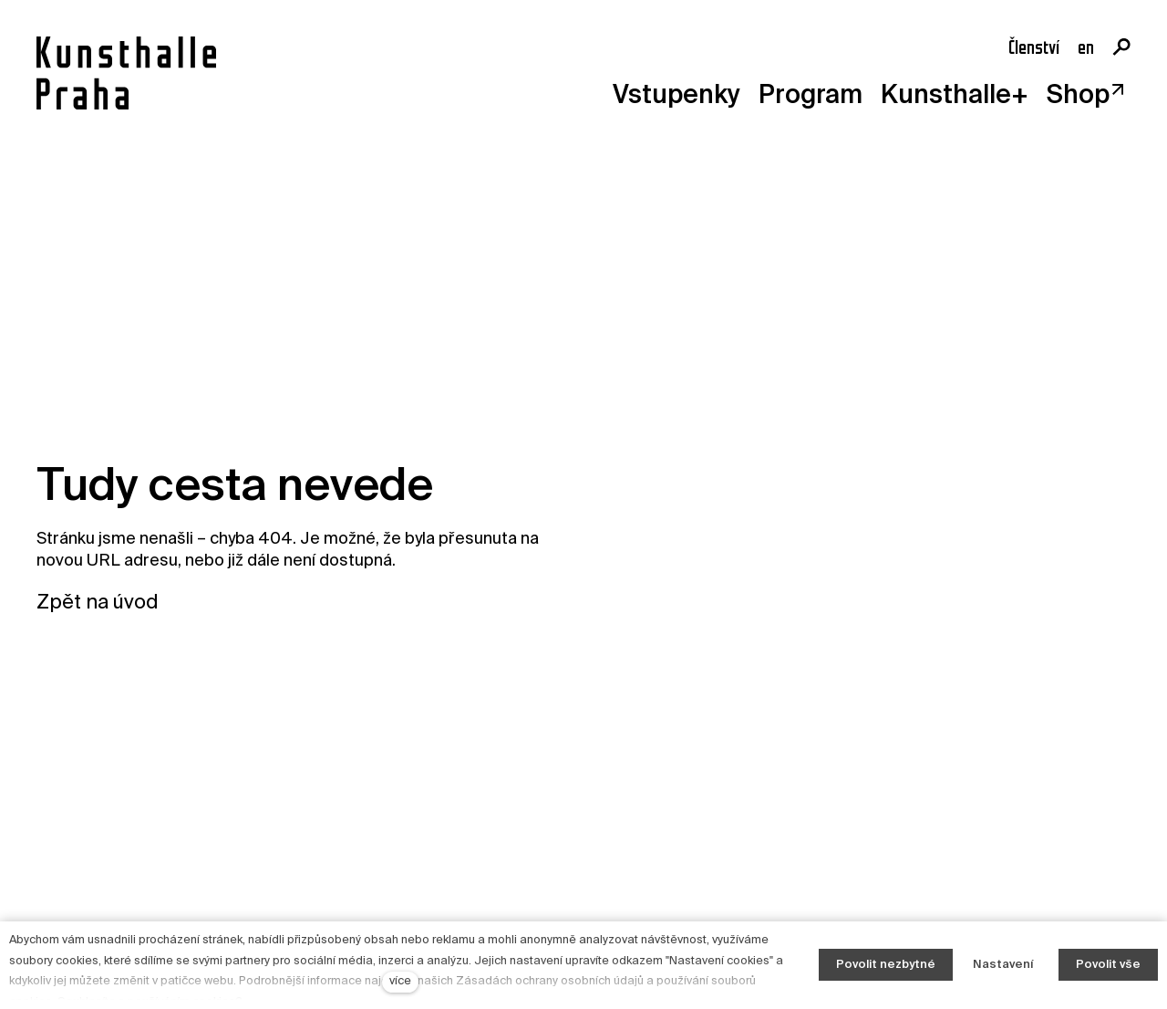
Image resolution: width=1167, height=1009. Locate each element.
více (400, 981)
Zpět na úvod (98, 603)
